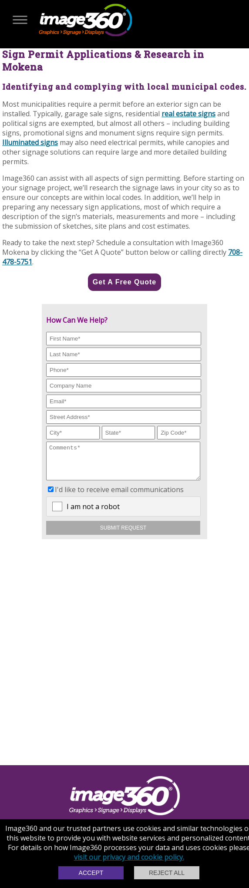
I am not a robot (93, 513)
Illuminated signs (30, 142)
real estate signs (188, 113)
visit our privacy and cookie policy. (129, 857)
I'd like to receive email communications (119, 496)
